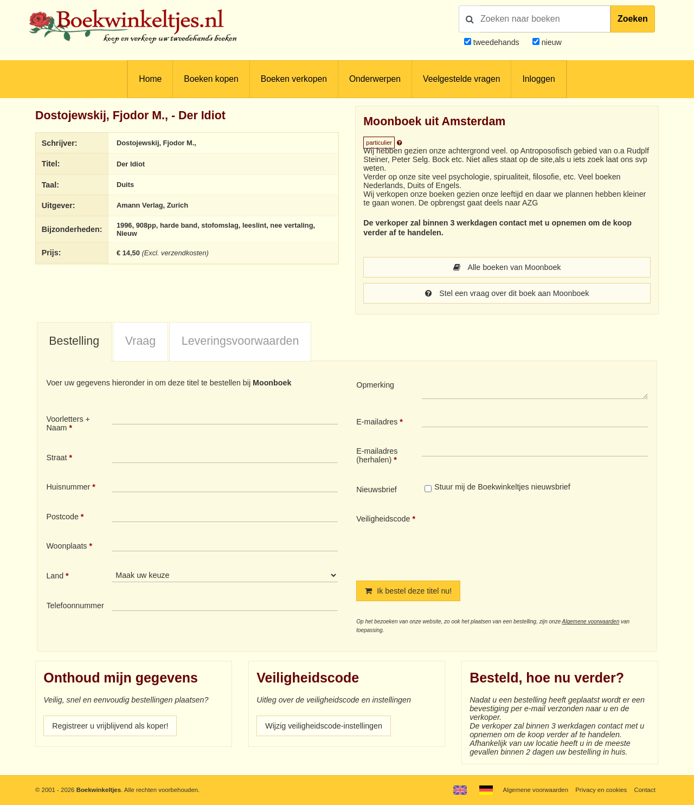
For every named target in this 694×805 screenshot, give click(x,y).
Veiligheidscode (383, 518)
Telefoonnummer (75, 605)
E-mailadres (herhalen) (376, 455)
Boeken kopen (211, 78)
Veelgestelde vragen (461, 78)
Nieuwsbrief (376, 489)
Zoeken (633, 18)
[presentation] (512, 538)
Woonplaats (66, 546)
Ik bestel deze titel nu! (408, 591)
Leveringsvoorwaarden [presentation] (240, 340)
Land (54, 575)
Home (150, 78)
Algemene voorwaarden (591, 621)
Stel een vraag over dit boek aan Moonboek (507, 293)
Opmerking (375, 385)
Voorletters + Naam (68, 423)
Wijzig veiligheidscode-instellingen (323, 726)
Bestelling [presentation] (74, 340)
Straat (56, 457)
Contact (645, 790)
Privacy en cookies (601, 790)
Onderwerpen (375, 78)
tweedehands (496, 42)
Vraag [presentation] (140, 340)
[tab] (74, 342)
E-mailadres (376, 421)
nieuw (550, 42)
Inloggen (538, 78)
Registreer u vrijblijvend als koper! (110, 726)
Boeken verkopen (294, 78)
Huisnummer (68, 486)
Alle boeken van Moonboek (507, 267)
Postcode (62, 516)
